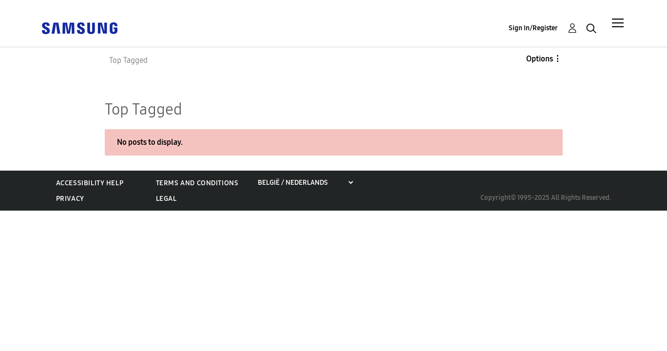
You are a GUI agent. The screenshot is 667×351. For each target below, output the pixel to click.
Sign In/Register (533, 28)
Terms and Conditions (197, 183)
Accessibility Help (90, 183)
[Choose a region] (305, 182)
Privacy (70, 199)
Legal (166, 199)
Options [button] (539, 58)
